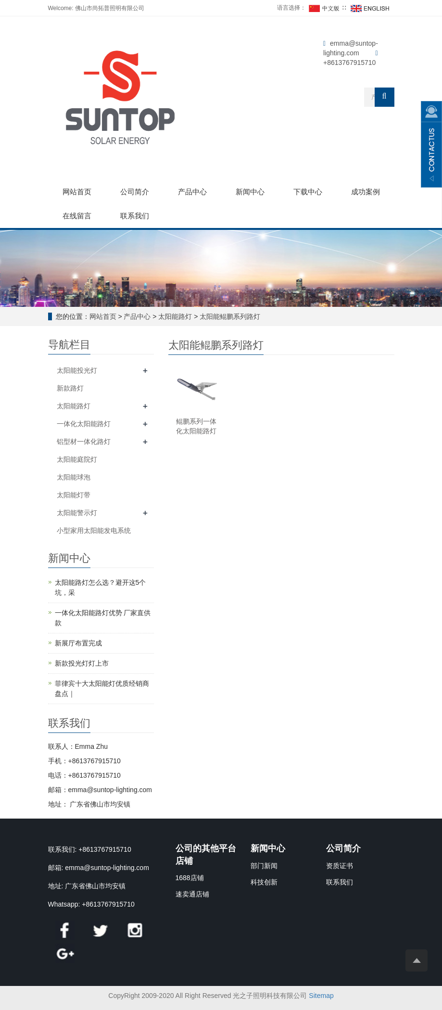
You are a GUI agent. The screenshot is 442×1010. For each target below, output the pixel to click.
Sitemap (321, 995)
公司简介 (134, 192)
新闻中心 (250, 192)
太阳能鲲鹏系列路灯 (229, 316)
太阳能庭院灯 (77, 459)
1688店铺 (190, 878)
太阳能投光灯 (77, 370)
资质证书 (339, 866)
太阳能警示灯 (77, 513)
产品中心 (192, 192)
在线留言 (77, 216)
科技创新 (264, 882)
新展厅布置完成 (78, 643)
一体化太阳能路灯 (84, 424)
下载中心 (307, 192)
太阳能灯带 (73, 495)
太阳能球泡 (73, 477)
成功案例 (365, 192)
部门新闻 (264, 866)
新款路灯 (70, 388)
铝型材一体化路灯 (84, 441)
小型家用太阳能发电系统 (94, 530)
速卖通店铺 (192, 894)
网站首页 (77, 192)
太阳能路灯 (175, 316)
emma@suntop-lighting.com (107, 867)
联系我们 (134, 216)
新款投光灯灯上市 (82, 663)
